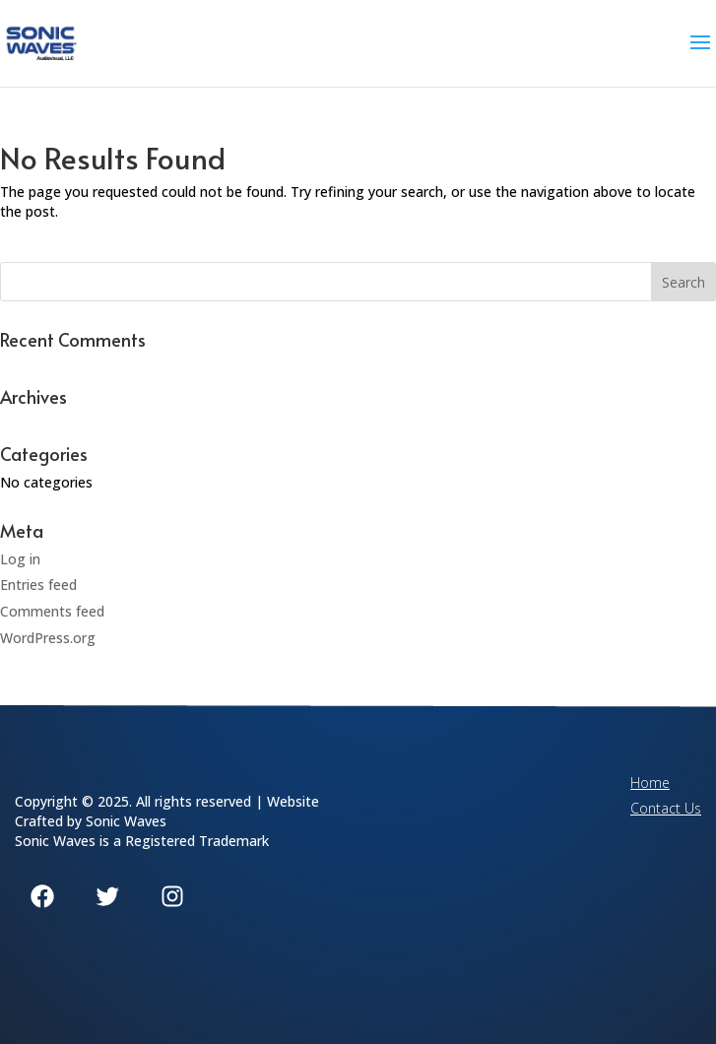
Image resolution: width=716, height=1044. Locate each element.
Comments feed (52, 611)
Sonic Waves (126, 821)
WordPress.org (48, 637)
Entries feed (38, 584)
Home (650, 782)
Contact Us (665, 808)
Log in (20, 559)
